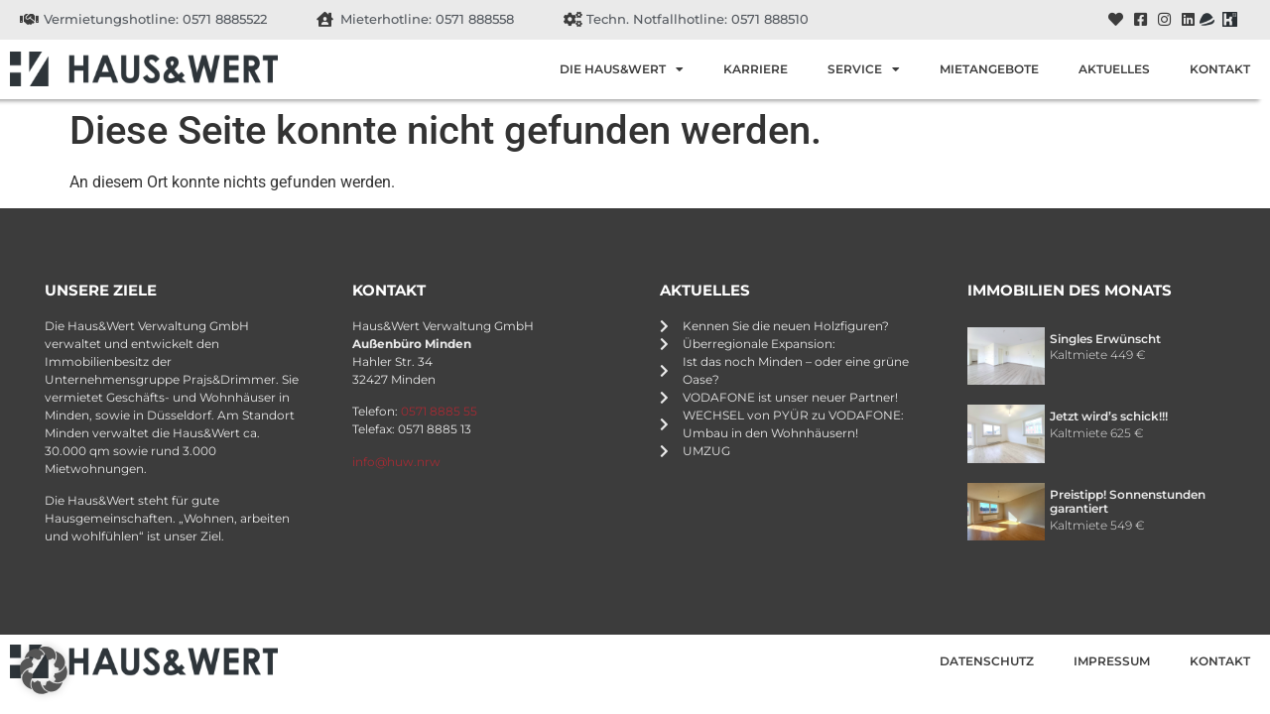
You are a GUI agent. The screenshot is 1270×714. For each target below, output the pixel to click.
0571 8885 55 (439, 411)
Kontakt (1220, 68)
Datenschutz (987, 661)
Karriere (755, 68)
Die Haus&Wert (622, 69)
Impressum (1112, 661)
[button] (43, 670)
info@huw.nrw (396, 461)
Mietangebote (989, 68)
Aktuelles (1114, 68)
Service (863, 69)
